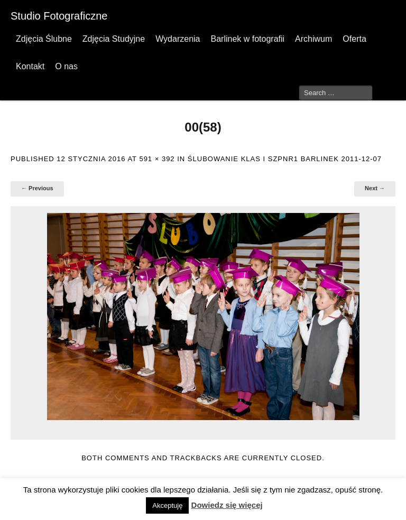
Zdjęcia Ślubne (44, 38)
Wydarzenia (177, 38)
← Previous (37, 188)
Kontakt (30, 66)
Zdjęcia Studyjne (113, 38)
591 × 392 (156, 159)
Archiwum (313, 38)
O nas (66, 66)
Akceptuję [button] (167, 505)
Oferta (354, 38)
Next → (375, 188)
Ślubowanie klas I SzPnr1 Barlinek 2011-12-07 (285, 159)
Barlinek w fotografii (247, 38)
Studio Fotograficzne (59, 16)
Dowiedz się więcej (227, 504)
